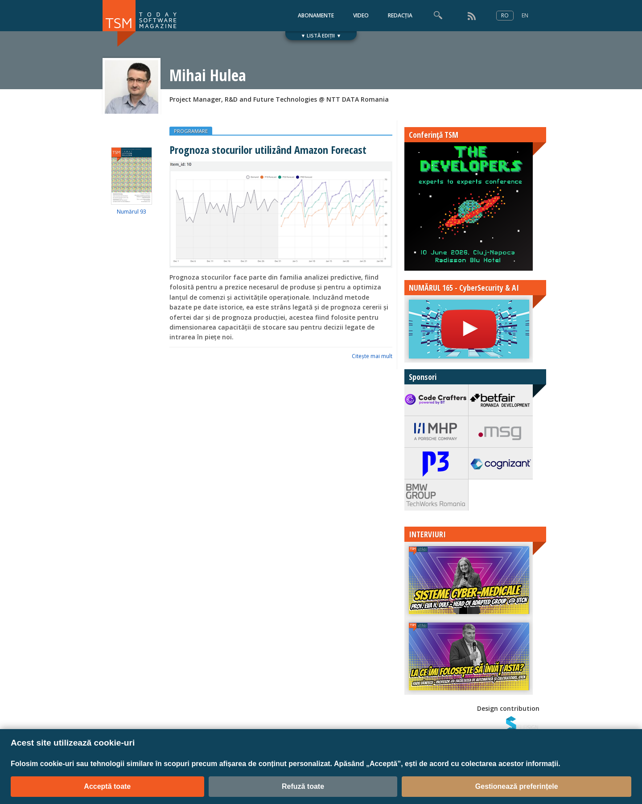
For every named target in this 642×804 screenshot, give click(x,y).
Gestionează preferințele (516, 786)
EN (525, 15)
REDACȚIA (400, 15)
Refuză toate (303, 786)
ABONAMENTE (316, 15)
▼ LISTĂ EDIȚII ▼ (321, 35)
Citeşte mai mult (372, 356)
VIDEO (361, 15)
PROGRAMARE (191, 131)
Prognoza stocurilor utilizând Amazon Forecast (267, 149)
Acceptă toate (107, 786)
